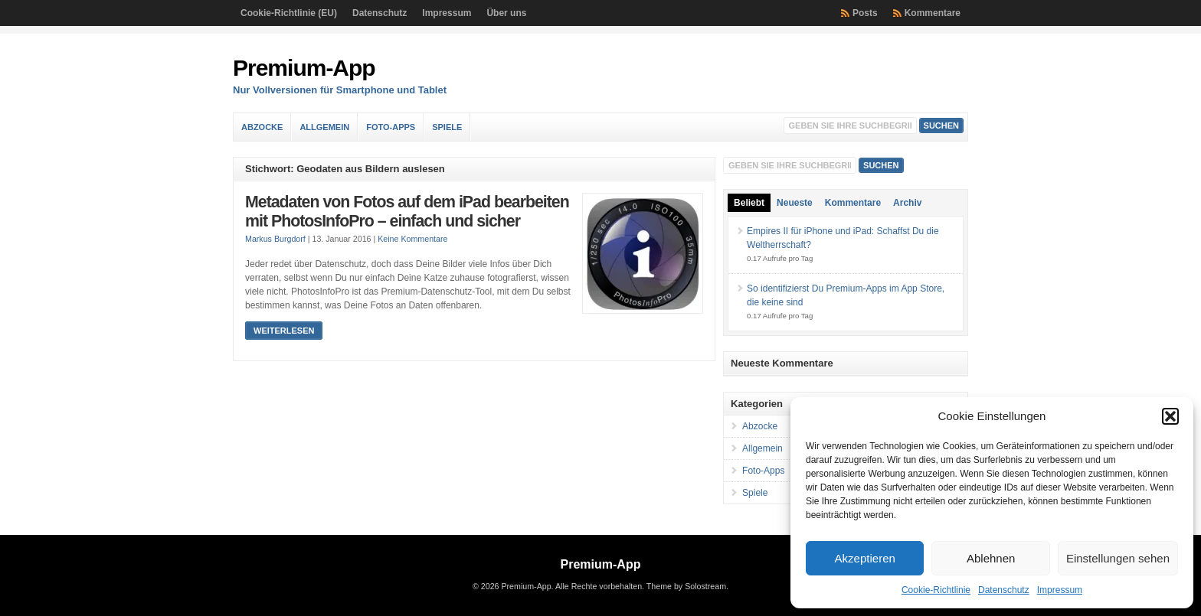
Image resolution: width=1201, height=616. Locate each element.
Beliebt (749, 202)
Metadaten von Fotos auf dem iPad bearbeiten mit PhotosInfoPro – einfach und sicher (407, 212)
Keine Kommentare (412, 238)
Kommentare (932, 13)
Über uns (506, 13)
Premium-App (304, 67)
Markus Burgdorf (275, 238)
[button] (1170, 416)
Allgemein (324, 127)
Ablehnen (991, 558)
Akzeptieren (865, 558)
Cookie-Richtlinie (936, 590)
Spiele (447, 127)
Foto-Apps (390, 127)
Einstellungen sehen (1118, 558)
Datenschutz (1003, 590)
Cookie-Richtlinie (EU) (289, 13)
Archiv (907, 202)
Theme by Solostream (686, 586)
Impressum (1059, 590)
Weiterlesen (284, 330)
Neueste (795, 202)
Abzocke (262, 127)
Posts (865, 13)
